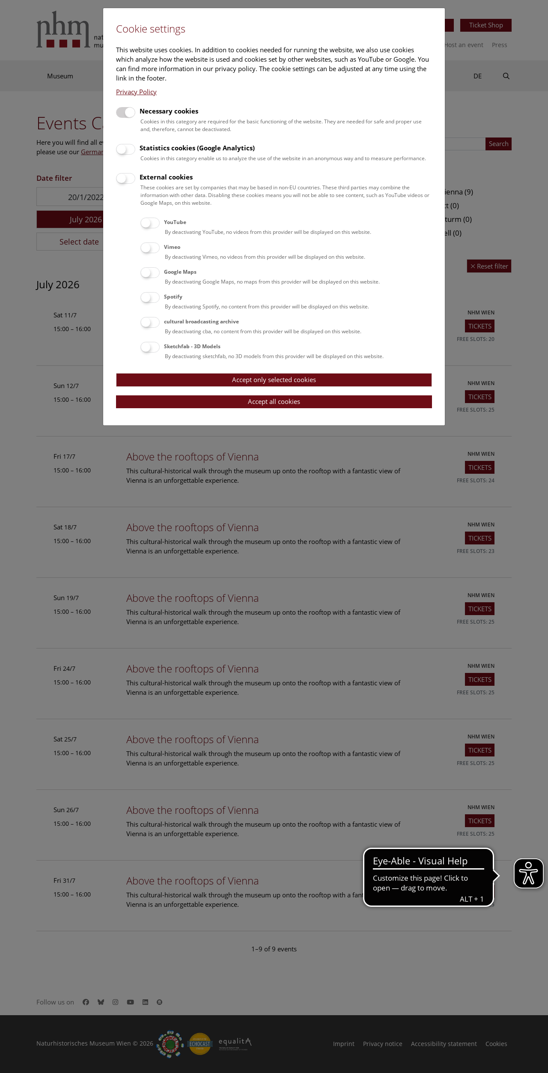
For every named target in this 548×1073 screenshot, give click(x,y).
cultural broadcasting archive (201, 321)
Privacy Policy (136, 91)
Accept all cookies (274, 401)
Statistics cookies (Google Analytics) (197, 147)
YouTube (175, 222)
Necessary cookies (169, 111)
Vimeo (172, 247)
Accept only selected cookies (274, 379)
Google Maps (180, 271)
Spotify (173, 296)
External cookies (166, 177)
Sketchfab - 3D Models (192, 346)
